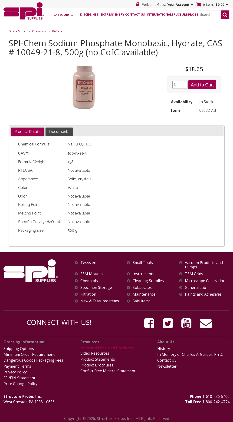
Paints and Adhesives (203, 294)
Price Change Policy (20, 382)
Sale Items (142, 301)
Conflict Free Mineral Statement (107, 369)
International (158, 14)
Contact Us (135, 14)
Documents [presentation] (59, 131)
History (163, 348)
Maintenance (144, 294)
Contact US (167, 359)
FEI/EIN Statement (19, 376)
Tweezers (88, 262)
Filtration (88, 294)
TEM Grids (194, 274)
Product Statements (97, 358)
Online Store (17, 31)
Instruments (143, 274)
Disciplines (89, 14)
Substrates (142, 287)
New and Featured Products (106, 347)
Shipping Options (18, 348)
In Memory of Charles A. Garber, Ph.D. (190, 353)
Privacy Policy (15, 370)
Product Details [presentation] (27, 131)
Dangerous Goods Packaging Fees (33, 359)
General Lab (195, 287)
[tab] (27, 131)
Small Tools (143, 262)
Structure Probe (181, 14)
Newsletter (167, 365)
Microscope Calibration (205, 281)
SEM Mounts (91, 274)
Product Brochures (96, 364)
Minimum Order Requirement (29, 353)
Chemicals (38, 31)
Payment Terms (17, 365)
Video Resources (94, 352)
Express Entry (112, 14)
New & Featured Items (99, 301)
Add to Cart (202, 84)
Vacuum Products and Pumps (204, 264)
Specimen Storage (96, 287)
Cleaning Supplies (148, 281)
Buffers (56, 31)
